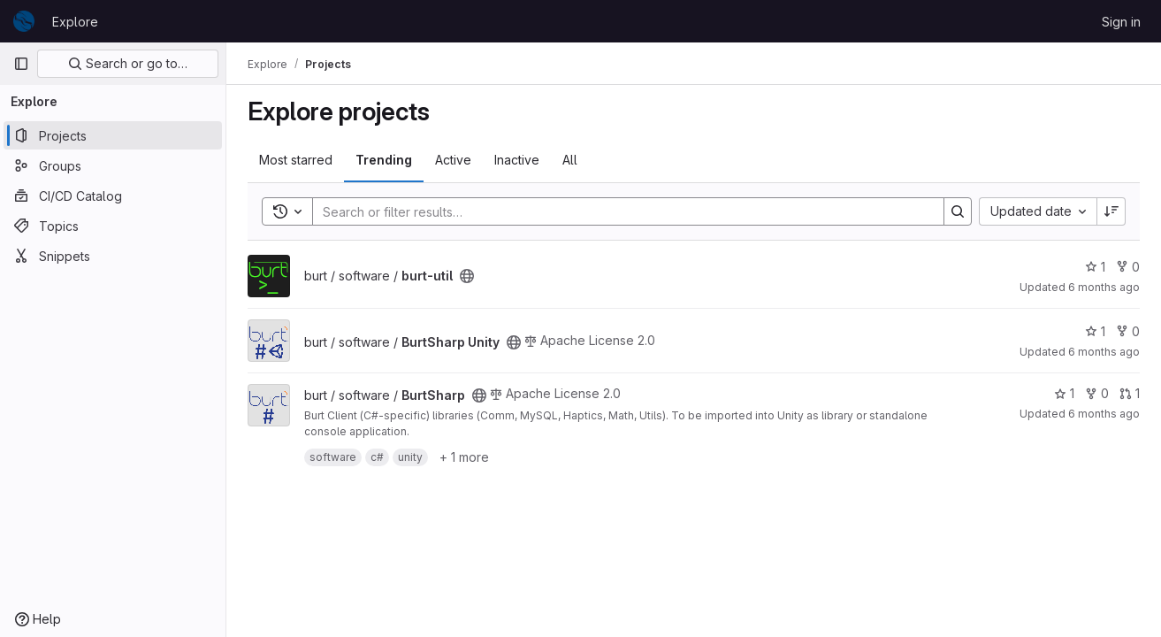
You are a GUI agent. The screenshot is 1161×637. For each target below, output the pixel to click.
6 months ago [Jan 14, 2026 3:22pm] (1104, 351)
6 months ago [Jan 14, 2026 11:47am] (1104, 413)
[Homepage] (24, 21)
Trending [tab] (383, 159)
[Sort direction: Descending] (1111, 211)
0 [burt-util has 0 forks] (1128, 266)
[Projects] (113, 135)
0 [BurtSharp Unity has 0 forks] (1128, 331)
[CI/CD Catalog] (113, 195)
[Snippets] (113, 256)
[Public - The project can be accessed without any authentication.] (467, 276)
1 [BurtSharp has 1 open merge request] (1129, 393)
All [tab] (569, 159)
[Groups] (113, 165)
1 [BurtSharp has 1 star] (1064, 393)
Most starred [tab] (295, 159)
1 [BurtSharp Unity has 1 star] (1095, 331)
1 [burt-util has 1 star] (1095, 266)
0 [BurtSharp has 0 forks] (1097, 393)
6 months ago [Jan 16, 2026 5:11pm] (1104, 287)
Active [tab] (453, 159)
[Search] (619, 211)
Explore (75, 21)
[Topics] (113, 225)
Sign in (1121, 21)
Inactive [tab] (516, 159)
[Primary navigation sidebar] (21, 64)
